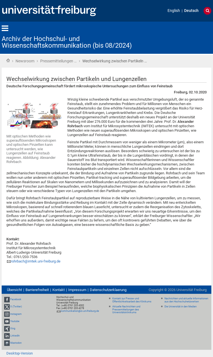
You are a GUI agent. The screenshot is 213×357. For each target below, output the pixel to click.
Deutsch (191, 10)
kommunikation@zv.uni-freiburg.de (80, 311)
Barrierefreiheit (37, 290)
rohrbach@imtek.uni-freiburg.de (35, 261)
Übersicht (14, 290)
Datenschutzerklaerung (108, 290)
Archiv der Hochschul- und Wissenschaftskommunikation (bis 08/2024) (67, 42)
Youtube (14, 321)
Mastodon (16, 343)
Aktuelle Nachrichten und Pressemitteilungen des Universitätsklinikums (126, 309)
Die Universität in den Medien (180, 306)
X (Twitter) (16, 306)
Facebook (15, 299)
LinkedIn (15, 335)
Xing (12, 328)
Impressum (77, 290)
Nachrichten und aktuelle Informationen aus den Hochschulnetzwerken (186, 300)
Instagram (16, 314)
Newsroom (25, 61)
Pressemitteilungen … (58, 61)
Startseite (8, 60)
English (174, 10)
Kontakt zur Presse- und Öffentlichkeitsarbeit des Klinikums (131, 300)
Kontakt (58, 290)
